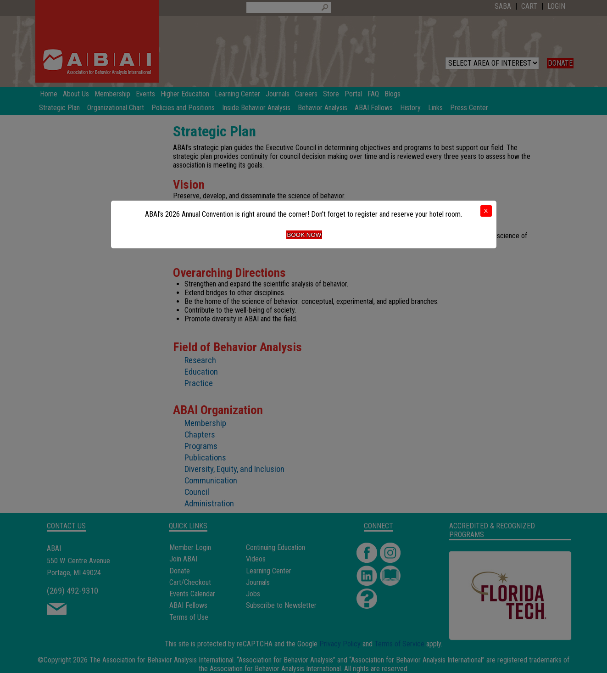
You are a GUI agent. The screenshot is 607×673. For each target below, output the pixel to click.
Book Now (304, 234)
